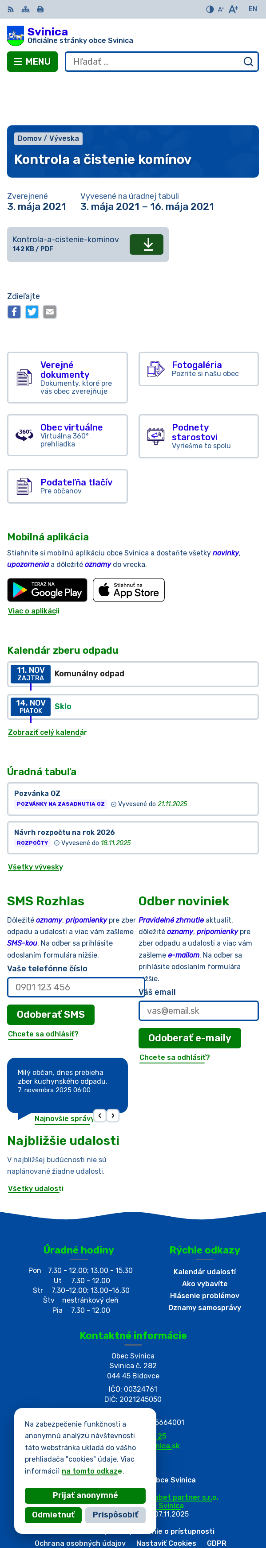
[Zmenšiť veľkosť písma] (221, 9)
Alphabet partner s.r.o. (178, 1451)
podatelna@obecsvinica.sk (133, 1399)
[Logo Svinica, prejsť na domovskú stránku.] (133, 36)
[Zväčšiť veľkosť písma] (233, 9)
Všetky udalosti (36, 1142)
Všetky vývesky (35, 821)
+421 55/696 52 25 (133, 1389)
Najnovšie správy (65, 1072)
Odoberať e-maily (189, 991)
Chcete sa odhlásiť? (43, 987)
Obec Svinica (161, 1459)
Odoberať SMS (51, 968)
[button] (100, 1069)
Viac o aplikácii (34, 564)
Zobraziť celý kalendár (47, 686)
